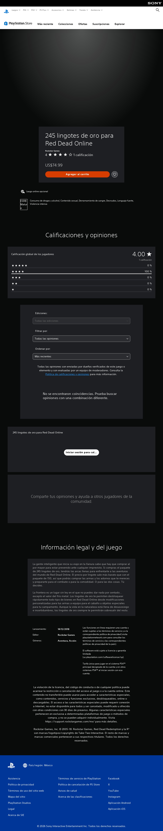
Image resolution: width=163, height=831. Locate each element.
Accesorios (56, 10)
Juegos (14, 10)
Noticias (70, 10)
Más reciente (45, 20)
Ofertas (82, 20)
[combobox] (81, 317)
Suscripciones (100, 20)
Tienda (82, 10)
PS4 (33, 10)
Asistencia (95, 10)
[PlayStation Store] (19, 20)
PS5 (25, 10)
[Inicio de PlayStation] (6, 10)
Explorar (120, 20)
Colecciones (65, 20)
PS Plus (43, 10)
